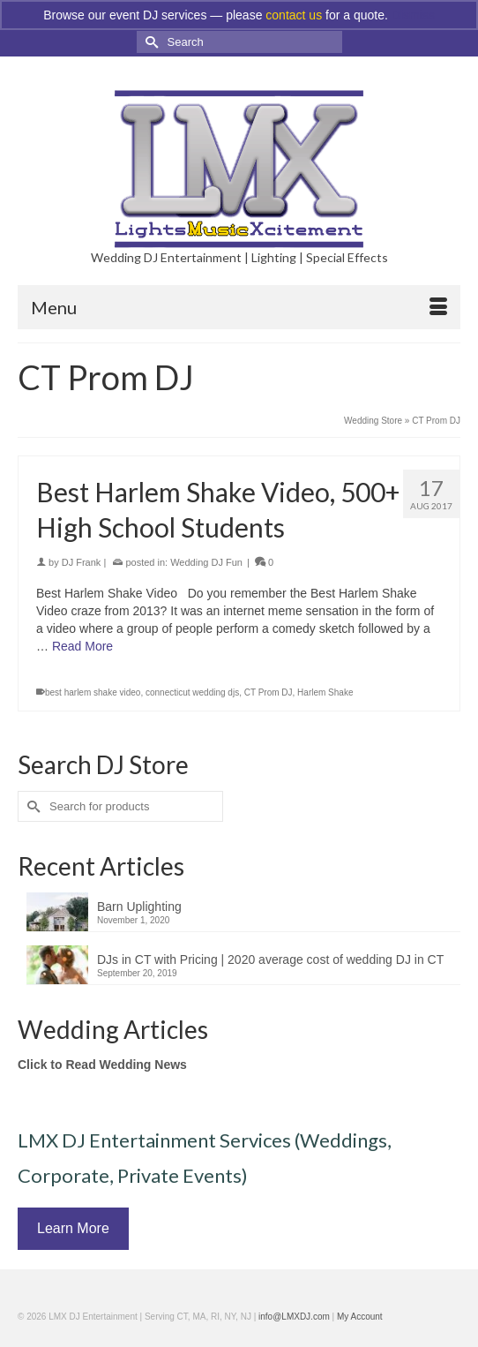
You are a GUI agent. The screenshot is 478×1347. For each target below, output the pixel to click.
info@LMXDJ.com (294, 1316)
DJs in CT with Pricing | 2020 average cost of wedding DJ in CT (270, 959)
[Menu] (239, 307)
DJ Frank (81, 562)
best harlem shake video (92, 692)
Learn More (73, 1228)
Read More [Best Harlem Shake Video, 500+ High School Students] (82, 646)
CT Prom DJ (268, 692)
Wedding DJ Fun (206, 562)
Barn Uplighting (139, 906)
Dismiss (413, 15)
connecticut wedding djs (192, 692)
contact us (293, 15)
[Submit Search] (150, 42)
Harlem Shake (325, 692)
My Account (360, 1316)
